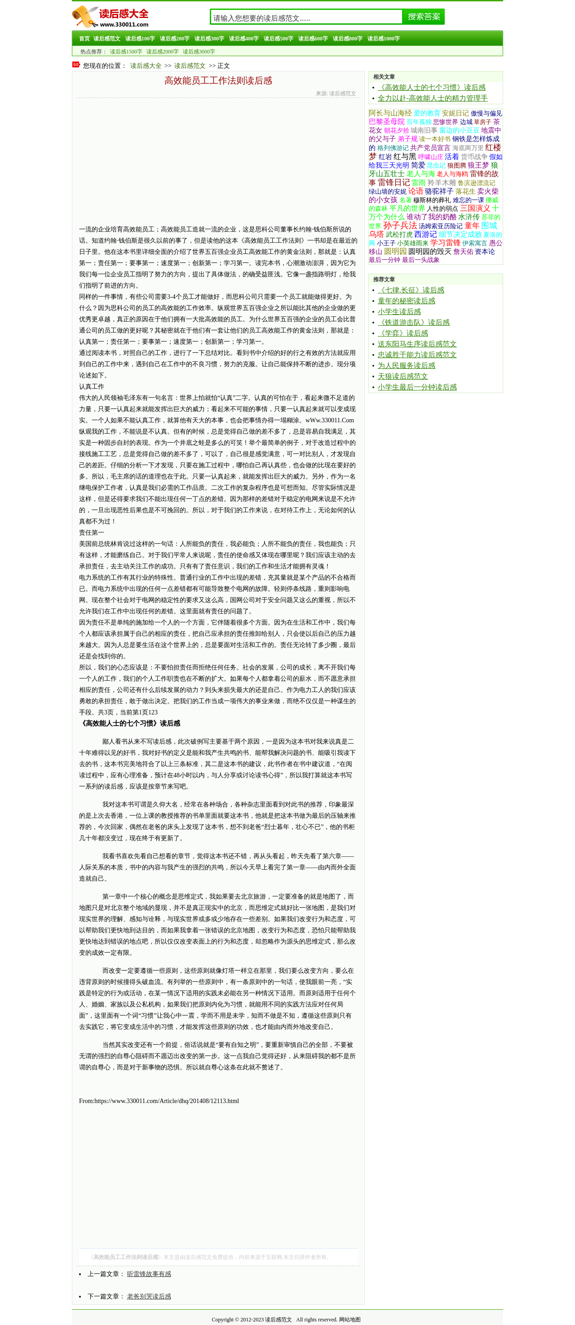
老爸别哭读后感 (149, 1296)
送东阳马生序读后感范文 (417, 344)
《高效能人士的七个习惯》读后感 (432, 87)
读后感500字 (278, 38)
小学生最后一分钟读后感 (417, 387)
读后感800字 (348, 38)
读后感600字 (313, 38)
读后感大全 (146, 65)
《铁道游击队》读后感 (414, 322)
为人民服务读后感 (406, 365)
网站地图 (350, 1319)
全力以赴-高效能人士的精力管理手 (433, 98)
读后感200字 (175, 38)
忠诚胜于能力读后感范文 (417, 355)
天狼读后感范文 (403, 376)
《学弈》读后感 (403, 333)
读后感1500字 (126, 52)
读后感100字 (140, 38)
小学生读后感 (399, 311)
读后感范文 (106, 38)
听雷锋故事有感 (149, 1274)
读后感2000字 (162, 52)
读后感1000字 (383, 38)
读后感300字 (209, 38)
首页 (84, 38)
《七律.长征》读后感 (411, 290)
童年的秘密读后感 (406, 301)
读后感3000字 (199, 52)
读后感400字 (244, 38)
